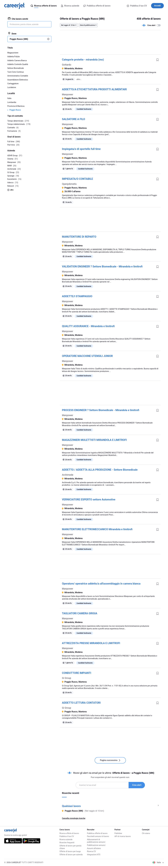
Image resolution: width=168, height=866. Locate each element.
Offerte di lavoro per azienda (71, 854)
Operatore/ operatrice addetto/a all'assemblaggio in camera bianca (101, 583)
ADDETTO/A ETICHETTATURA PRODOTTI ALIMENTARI (94, 89)
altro (10, 190)
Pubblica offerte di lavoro (97, 833)
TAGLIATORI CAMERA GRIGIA (79, 613)
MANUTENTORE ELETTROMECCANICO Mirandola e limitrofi (97, 529)
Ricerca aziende (65, 839)
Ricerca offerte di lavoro (69, 833)
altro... (79, 79)
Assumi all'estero (94, 848)
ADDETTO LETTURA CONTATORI (81, 702)
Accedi (157, 5)
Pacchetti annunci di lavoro (98, 836)
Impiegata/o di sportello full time (81, 149)
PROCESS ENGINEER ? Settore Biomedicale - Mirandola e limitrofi (100, 410)
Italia (9, 98)
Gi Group (66, 678)
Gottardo (66, 64)
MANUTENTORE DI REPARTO (79, 236)
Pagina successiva (110, 760)
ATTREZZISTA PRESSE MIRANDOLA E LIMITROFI (91, 643)
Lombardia (11, 102)
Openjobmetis (69, 184)
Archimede (67, 474)
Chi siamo (146, 833)
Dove (12, 33)
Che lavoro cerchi (18, 18)
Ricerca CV (91, 851)
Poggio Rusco (15, 110)
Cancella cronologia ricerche (73, 818)
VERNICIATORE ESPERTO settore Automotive (88, 499)
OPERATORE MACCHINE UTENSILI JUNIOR (87, 356)
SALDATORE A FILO (73, 119)
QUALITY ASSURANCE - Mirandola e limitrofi (88, 326)
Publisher (118, 833)
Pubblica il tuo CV (137, 5)
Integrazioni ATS (93, 854)
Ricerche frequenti (66, 842)
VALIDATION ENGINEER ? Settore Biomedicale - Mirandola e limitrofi (102, 266)
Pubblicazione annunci (96, 845)
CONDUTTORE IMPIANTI (76, 673)
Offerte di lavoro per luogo (70, 851)
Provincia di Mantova (15, 106)
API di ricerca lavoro (122, 836)
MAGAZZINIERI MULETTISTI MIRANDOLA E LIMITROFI (94, 440)
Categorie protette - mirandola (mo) (83, 59)
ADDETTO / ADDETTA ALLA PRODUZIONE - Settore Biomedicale (100, 469)
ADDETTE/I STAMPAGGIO (77, 296)
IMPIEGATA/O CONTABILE (77, 178)
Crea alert (136, 785)
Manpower (67, 94)
